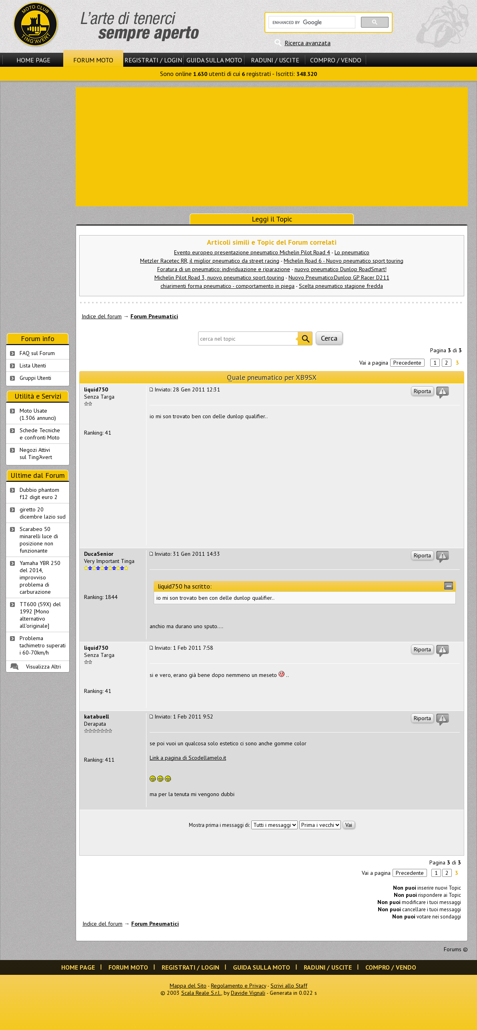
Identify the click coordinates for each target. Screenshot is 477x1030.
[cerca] (311, 22)
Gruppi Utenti (35, 377)
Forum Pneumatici (154, 316)
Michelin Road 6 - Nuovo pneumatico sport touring (343, 260)
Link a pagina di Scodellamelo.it (188, 757)
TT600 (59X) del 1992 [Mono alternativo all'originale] (40, 615)
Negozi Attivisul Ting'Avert (36, 453)
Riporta (422, 391)
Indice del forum (102, 316)
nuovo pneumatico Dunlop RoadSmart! (341, 269)
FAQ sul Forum (37, 353)
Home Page (33, 60)
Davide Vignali (248, 992)
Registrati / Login (153, 60)
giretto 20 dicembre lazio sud (43, 513)
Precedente (407, 362)
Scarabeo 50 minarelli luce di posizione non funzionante (39, 539)
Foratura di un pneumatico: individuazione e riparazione (223, 269)
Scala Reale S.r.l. (201, 992)
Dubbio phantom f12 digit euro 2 (39, 493)
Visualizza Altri (43, 666)
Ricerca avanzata (308, 43)
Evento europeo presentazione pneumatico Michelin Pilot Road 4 (252, 252)
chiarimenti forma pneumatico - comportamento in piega (227, 285)
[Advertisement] (272, 146)
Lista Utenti (33, 365)
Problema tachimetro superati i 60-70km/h (43, 645)
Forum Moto (93, 60)
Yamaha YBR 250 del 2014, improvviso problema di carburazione (40, 577)
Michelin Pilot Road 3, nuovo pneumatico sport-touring (219, 277)
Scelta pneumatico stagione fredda (341, 285)
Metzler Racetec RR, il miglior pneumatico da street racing (209, 260)
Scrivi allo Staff (289, 985)
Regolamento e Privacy (238, 985)
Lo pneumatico (352, 252)
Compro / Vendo (335, 60)
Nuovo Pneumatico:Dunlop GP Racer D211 (339, 277)
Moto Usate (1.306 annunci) (38, 414)
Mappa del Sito (188, 985)
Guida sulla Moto (214, 60)
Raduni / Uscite (275, 60)
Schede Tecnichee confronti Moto (40, 434)
